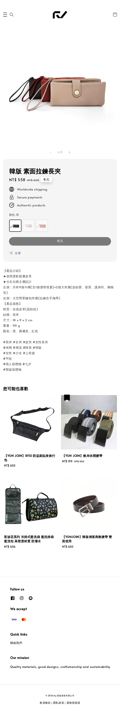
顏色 (14, 215)
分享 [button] (15, 253)
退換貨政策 (74, 702)
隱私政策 (58, 702)
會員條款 (45, 702)
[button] (5, 14)
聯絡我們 (16, 643)
